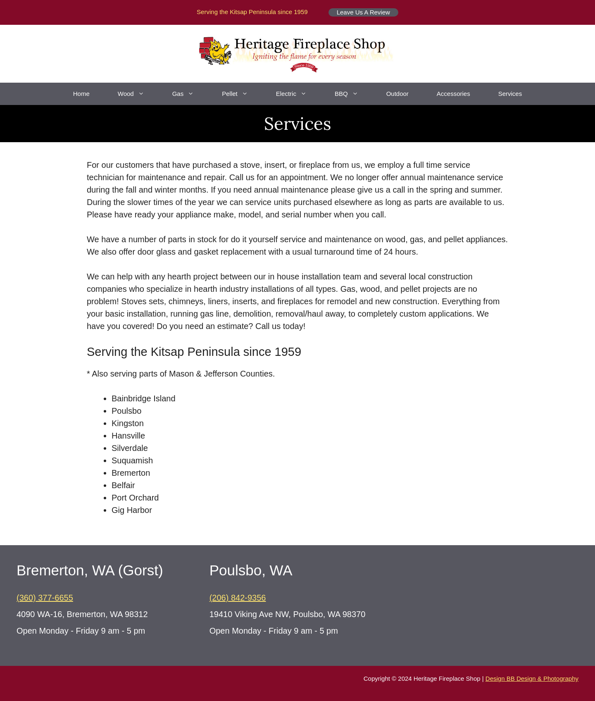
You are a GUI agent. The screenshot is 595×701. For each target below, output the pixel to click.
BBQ (353, 94)
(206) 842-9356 (237, 597)
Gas (190, 94)
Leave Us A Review (363, 12)
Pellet (242, 94)
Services (510, 93)
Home (81, 93)
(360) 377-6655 (45, 597)
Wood (138, 94)
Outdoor (397, 93)
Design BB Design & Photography (532, 678)
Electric (298, 94)
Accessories (453, 93)
